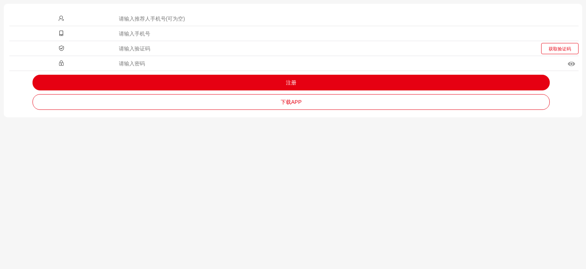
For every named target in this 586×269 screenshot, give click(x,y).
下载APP (291, 102)
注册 (291, 83)
